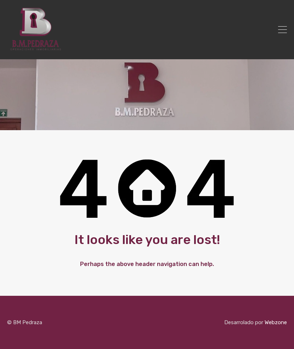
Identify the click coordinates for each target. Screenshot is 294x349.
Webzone (276, 322)
